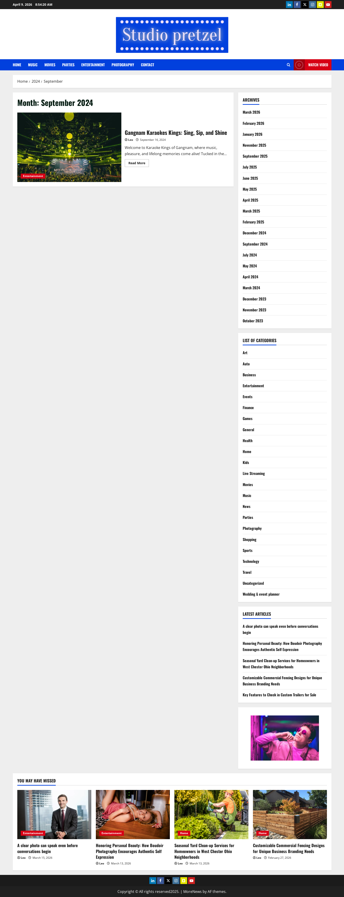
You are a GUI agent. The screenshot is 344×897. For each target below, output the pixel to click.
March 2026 (251, 112)
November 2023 (254, 310)
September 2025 (255, 156)
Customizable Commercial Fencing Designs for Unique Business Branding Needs (289, 848)
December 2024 (254, 233)
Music (33, 64)
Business (249, 374)
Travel (247, 572)
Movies (49, 64)
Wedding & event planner (261, 594)
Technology (251, 561)
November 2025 (254, 145)
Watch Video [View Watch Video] (311, 64)
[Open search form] (288, 64)
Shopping (249, 539)
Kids (246, 462)
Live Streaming (254, 473)
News (246, 506)
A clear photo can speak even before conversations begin (47, 848)
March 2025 (251, 211)
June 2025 (250, 178)
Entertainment (93, 64)
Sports (247, 550)
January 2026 (252, 134)
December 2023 (254, 299)
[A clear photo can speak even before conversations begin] (54, 814)
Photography (123, 64)
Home (17, 64)
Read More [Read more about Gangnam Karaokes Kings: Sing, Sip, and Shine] (138, 164)
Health (247, 440)
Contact (147, 64)
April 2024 (250, 276)
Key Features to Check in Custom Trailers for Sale (279, 694)
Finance (248, 407)
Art (245, 352)
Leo (130, 140)
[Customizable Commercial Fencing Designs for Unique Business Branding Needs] (290, 814)
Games (247, 418)
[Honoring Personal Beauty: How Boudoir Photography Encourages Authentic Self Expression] (133, 814)
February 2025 (253, 222)
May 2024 (250, 266)
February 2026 (253, 123)
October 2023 (253, 320)
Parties (68, 64)
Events (247, 396)
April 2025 (250, 200)
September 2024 (255, 244)
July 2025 (250, 167)
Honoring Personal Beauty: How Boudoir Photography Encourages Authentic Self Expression (129, 851)
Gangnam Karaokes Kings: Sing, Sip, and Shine (69, 147)
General (248, 429)
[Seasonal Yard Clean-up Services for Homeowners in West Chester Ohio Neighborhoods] (211, 814)
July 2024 (250, 255)
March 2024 (251, 287)
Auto (246, 363)
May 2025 (250, 189)
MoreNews (192, 891)
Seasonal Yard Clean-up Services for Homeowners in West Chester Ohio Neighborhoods (204, 851)
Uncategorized (253, 583)
